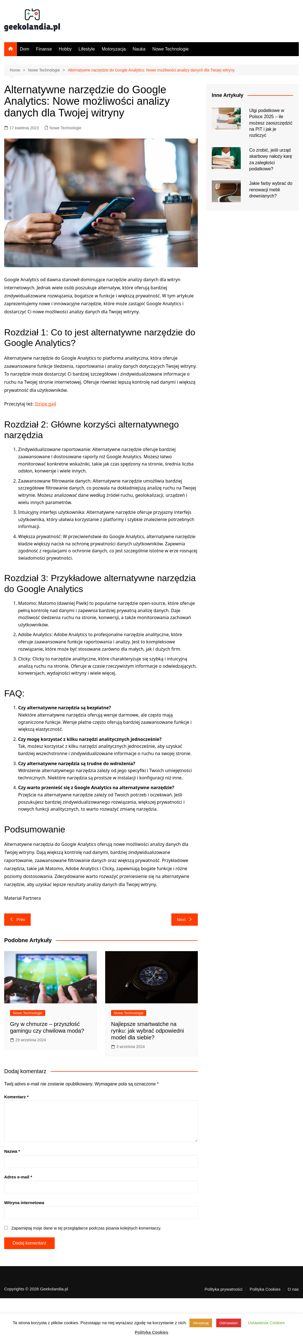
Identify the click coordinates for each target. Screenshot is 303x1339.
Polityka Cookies (265, 1289)
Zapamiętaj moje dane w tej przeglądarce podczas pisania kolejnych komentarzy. (86, 1228)
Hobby (65, 49)
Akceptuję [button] (201, 1323)
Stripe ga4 (45, 404)
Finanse (44, 49)
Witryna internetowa (24, 1202)
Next (184, 919)
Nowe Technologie (170, 49)
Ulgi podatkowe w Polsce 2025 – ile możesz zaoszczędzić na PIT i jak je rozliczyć (270, 123)
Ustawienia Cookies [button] (266, 1322)
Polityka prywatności (223, 1289)
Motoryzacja (114, 49)
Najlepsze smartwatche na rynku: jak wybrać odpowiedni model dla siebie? (147, 1030)
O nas (293, 1289)
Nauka (139, 49)
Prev (17, 919)
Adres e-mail (18, 1177)
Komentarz (16, 1096)
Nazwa (12, 1151)
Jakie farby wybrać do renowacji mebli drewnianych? (270, 189)
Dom (24, 49)
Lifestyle (86, 49)
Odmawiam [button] (229, 1323)
